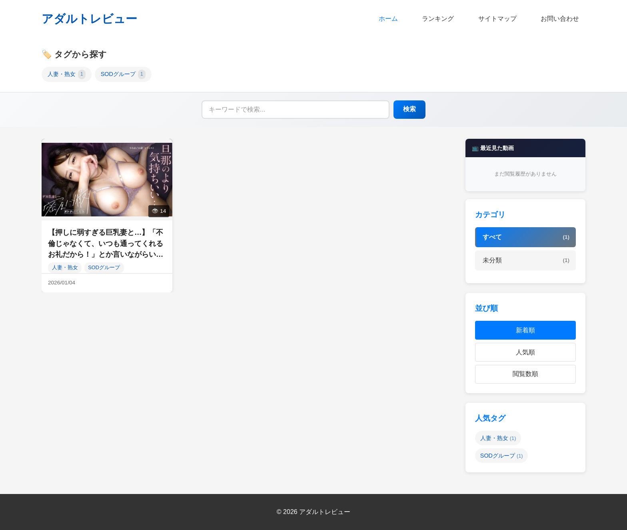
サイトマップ (497, 18)
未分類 (526, 260)
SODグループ (123, 74)
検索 (409, 109)
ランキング (438, 18)
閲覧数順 (525, 373)
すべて (526, 237)
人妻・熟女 (67, 74)
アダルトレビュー (89, 18)
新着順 (525, 330)
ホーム (388, 18)
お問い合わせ (560, 18)
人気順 (525, 352)
